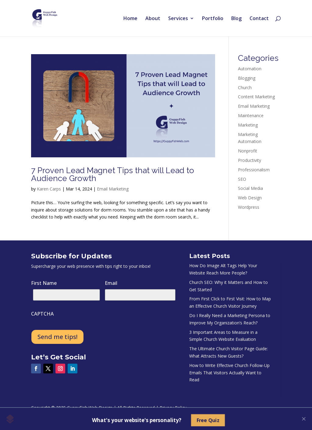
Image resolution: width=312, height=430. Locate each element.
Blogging (246, 78)
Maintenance (251, 115)
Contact (259, 19)
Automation (249, 69)
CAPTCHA (42, 313)
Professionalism (254, 170)
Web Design (250, 198)
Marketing (248, 125)
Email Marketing (113, 189)
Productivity (249, 160)
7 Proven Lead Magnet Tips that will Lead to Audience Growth (112, 174)
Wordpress (248, 207)
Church (245, 87)
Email (111, 283)
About (152, 19)
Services (178, 19)
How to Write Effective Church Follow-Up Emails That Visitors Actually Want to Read (229, 372)
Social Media (250, 188)
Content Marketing (256, 97)
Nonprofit (247, 151)
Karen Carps (49, 189)
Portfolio (212, 19)
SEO (242, 179)
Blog (236, 19)
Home (130, 19)
